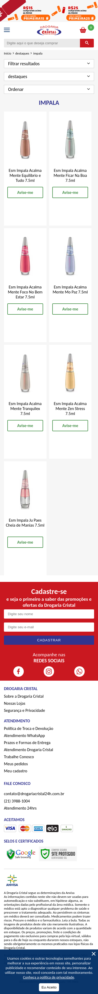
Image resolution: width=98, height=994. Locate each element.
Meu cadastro (15, 770)
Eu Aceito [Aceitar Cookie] (49, 987)
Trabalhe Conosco (19, 756)
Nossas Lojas (14, 703)
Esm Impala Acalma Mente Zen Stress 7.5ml (70, 408)
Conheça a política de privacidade (48, 977)
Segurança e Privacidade (24, 710)
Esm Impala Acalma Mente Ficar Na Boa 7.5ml (70, 175)
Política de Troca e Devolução (28, 728)
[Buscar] (87, 43)
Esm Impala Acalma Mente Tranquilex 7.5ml (25, 408)
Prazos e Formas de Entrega (27, 742)
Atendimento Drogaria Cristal (28, 749)
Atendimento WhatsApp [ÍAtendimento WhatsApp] (24, 735)
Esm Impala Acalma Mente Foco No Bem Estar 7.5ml (25, 292)
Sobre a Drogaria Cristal (24, 696)
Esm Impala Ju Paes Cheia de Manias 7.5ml (25, 523)
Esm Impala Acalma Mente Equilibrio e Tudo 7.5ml (25, 175)
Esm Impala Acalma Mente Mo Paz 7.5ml (70, 289)
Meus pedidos (16, 763)
